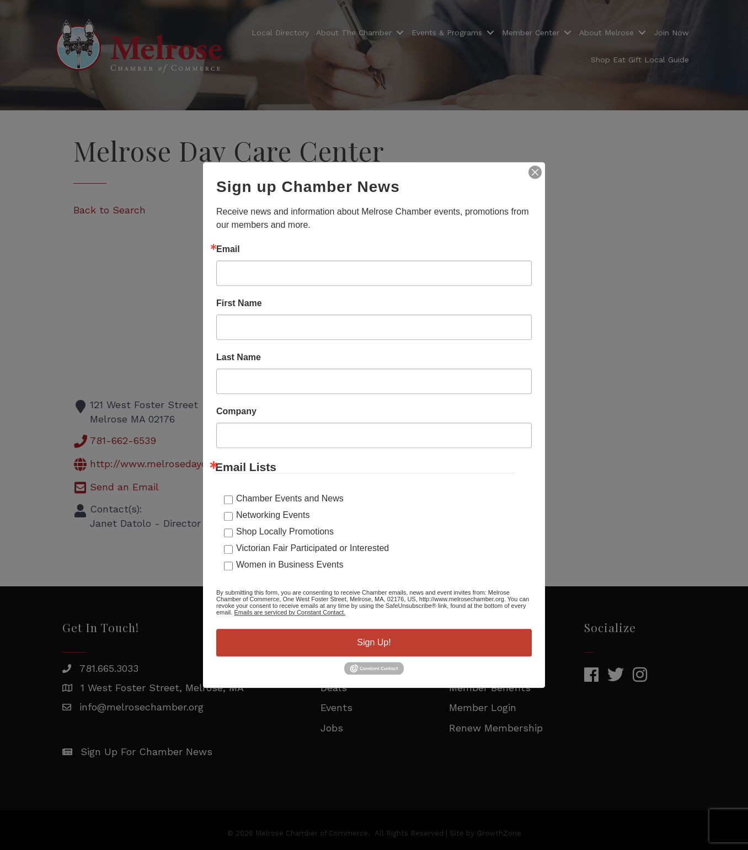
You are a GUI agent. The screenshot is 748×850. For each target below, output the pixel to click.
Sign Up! (374, 642)
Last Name (238, 357)
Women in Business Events (289, 564)
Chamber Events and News (290, 498)
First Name (239, 303)
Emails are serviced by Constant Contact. (289, 612)
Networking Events (272, 515)
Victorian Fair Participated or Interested (312, 548)
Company (236, 411)
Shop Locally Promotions (285, 531)
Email (228, 249)
